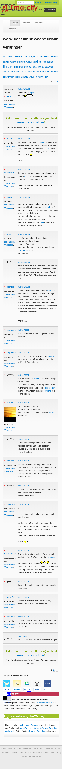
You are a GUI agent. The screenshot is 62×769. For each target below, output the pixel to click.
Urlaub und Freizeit (48, 56)
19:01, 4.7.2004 (23, 504)
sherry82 (11, 617)
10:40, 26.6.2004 (24, 234)
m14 (8, 234)
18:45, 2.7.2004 (23, 330)
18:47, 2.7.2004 (23, 352)
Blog (27, 753)
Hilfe (3, 14)
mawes (10, 403)
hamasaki (11, 461)
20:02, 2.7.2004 (23, 375)
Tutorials (12, 29)
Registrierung (50, 2)
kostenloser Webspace (11, 4)
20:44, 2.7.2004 (23, 403)
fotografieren (21, 66)
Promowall (38, 23)
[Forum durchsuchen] (25, 3)
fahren (42, 61)
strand (18, 77)
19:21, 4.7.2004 (23, 597)
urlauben (33, 77)
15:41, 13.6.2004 (24, 89)
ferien (50, 61)
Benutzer (26, 23)
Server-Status (34, 756)
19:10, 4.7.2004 (23, 550)
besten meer (9, 62)
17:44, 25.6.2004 (24, 197)
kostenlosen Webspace (29, 725)
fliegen (8, 66)
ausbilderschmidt (11, 553)
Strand (52, 412)
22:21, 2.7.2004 (23, 461)
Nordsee (51, 557)
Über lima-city (16, 753)
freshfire (10, 287)
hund (24, 72)
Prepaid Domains (37, 731)
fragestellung (35, 67)
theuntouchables (11, 172)
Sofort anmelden (44, 702)
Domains (25, 9)
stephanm (11, 330)
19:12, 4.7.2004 (23, 582)
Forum (15, 23)
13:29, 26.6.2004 (24, 287)
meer (36, 71)
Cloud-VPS (37, 9)
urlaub (24, 76)
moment (44, 71)
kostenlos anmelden (30, 122)
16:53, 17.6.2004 (24, 170)
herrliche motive (12, 71)
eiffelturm (20, 61)
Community (49, 9)
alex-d (9, 96)
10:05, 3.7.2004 (23, 486)
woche (42, 76)
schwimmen (8, 77)
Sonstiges (30, 56)
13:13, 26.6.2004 (24, 262)
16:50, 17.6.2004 (24, 139)
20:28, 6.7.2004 (23, 617)
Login (38, 2)
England (32, 92)
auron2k (10, 597)
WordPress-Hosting (10, 9)
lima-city (7, 56)
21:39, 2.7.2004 (23, 439)
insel (30, 71)
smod (9, 197)
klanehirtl (11, 504)
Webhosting (6, 749)
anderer (10, 138)
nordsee (54, 72)
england (32, 61)
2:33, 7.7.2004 (23, 636)
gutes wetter (47, 67)
